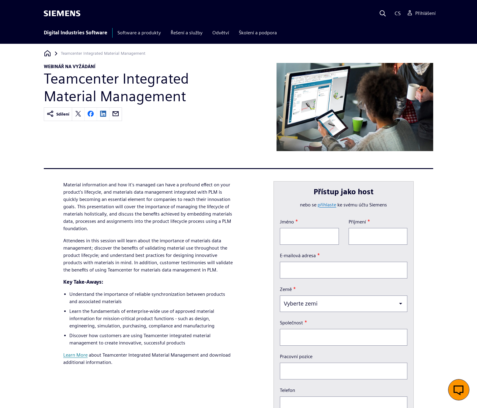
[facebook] (91, 114)
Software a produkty (139, 33)
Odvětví (220, 33)
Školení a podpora (258, 33)
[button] (458, 389)
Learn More (75, 355)
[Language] (396, 13)
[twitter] (78, 114)
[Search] (382, 13)
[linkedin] (103, 114)
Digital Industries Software (75, 33)
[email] (116, 114)
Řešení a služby (187, 33)
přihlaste (327, 205)
